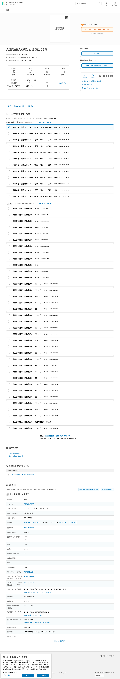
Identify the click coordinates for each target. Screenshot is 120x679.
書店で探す (97, 53)
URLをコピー (93, 76)
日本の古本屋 (14, 453)
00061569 (62, 522)
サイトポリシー (63, 673)
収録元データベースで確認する (97, 29)
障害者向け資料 (19, 106)
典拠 (72, 523)
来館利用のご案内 (45, 122)
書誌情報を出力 (87, 84)
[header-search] (88, 3)
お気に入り (85, 76)
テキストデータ (29, 576)
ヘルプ (107, 3)
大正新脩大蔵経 (29, 504)
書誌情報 (30, 106)
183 (25, 563)
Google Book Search (17, 456)
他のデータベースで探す (90, 88)
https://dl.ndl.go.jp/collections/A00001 (37, 592)
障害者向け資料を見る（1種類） (97, 65)
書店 (9, 106)
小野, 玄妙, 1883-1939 (31, 522)
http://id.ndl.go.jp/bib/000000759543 (37, 622)
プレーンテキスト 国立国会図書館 (22, 474)
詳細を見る (62, 83)
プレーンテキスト (30, 583)
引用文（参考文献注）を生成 (91, 81)
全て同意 (43, 675)
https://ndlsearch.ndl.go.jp (33, 615)
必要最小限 (28, 675)
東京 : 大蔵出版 (29, 527)
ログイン (114, 3)
